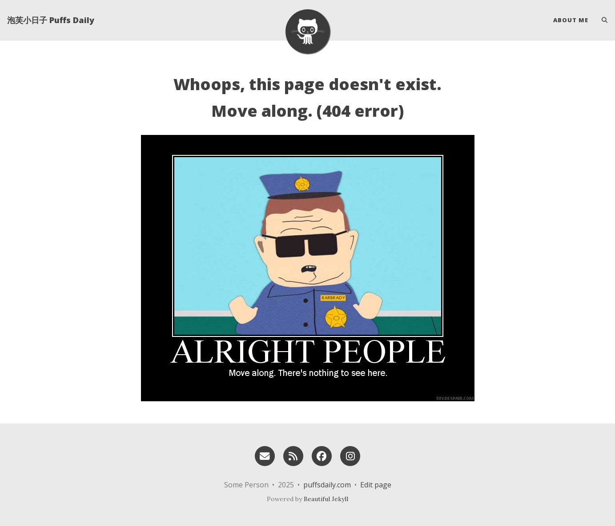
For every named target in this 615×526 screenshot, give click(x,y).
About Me (570, 20)
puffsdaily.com (327, 485)
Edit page (375, 485)
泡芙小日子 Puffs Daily (50, 20)
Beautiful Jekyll (326, 499)
